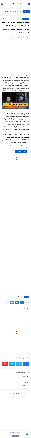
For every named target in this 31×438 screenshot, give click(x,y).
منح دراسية (25, 385)
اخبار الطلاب (25, 18)
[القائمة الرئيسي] (29, 4)
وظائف (26, 379)
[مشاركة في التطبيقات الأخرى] (7, 302)
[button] (22, 302)
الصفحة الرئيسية (23, 376)
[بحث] (2, 4)
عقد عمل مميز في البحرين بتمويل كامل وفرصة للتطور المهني (13, 11)
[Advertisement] (15, 57)
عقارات (26, 382)
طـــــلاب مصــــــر (15, 4)
